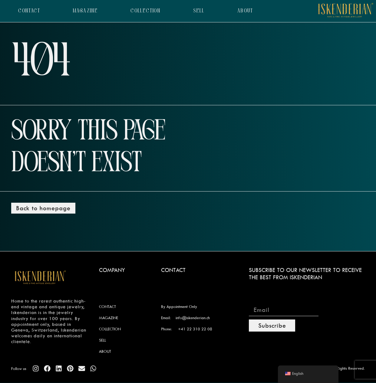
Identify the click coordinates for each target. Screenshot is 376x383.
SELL (199, 11)
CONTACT (29, 11)
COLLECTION (145, 11)
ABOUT (245, 11)
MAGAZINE (85, 11)
